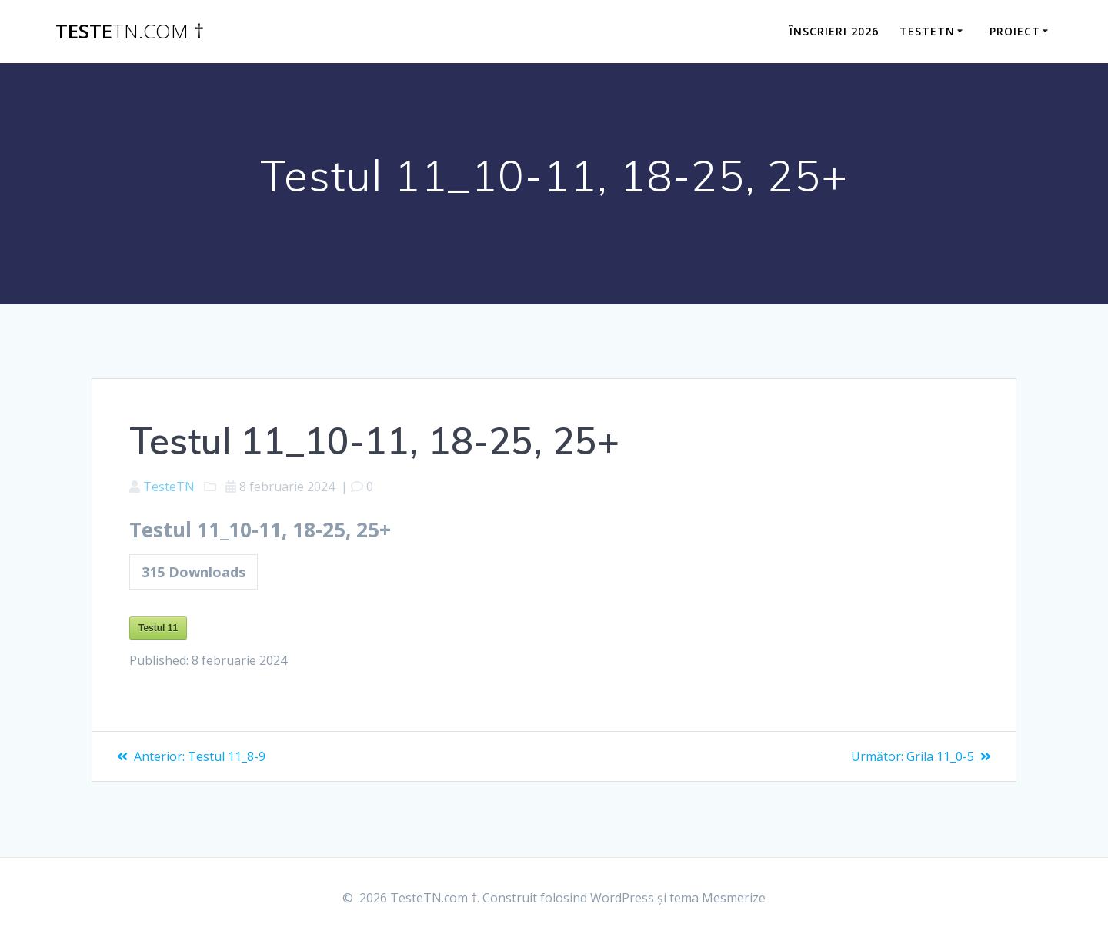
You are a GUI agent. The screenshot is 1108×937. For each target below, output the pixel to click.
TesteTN (169, 486)
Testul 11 (158, 628)
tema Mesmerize (717, 897)
